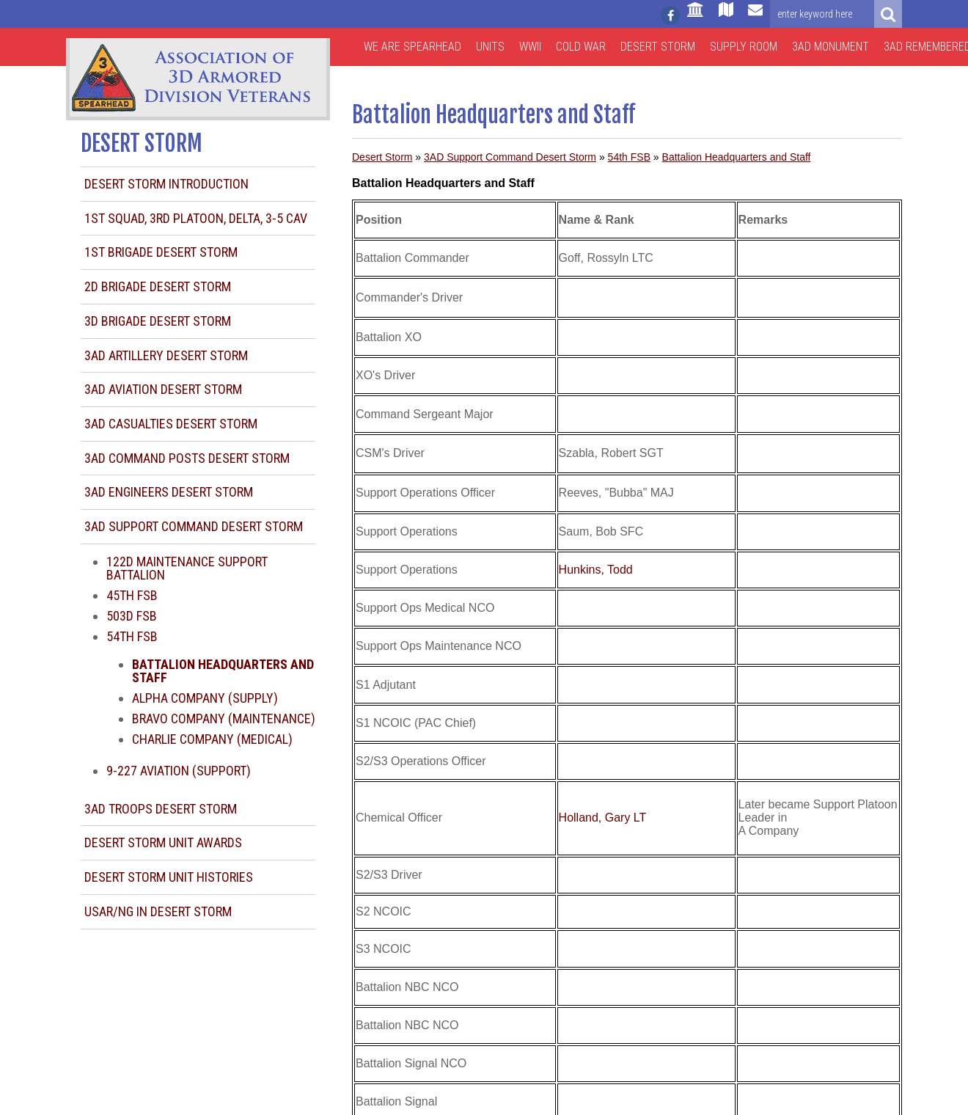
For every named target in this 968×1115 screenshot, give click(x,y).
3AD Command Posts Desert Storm (187, 458)
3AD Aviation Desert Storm (163, 389)
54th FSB (132, 636)
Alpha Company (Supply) (205, 698)
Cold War (581, 47)
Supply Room (743, 47)
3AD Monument (830, 47)
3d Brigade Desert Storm (157, 321)
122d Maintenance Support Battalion (187, 568)
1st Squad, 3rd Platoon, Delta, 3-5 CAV (195, 218)
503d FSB (131, 616)
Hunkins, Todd (596, 569)
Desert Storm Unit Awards (163, 842)
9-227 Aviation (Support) (178, 770)
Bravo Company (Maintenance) (223, 718)
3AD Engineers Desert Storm (168, 492)
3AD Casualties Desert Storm (170, 423)
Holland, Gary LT (603, 817)
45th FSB (132, 595)
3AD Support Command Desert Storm (193, 526)
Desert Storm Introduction (166, 183)
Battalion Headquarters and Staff (736, 157)
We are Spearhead (412, 47)
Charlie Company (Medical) (212, 739)
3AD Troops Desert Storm (160, 808)
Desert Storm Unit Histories (168, 877)
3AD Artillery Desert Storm (166, 355)
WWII (530, 47)
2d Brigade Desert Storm (157, 286)
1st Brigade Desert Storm (161, 252)
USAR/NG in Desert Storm (158, 911)
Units (490, 47)
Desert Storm (657, 47)
